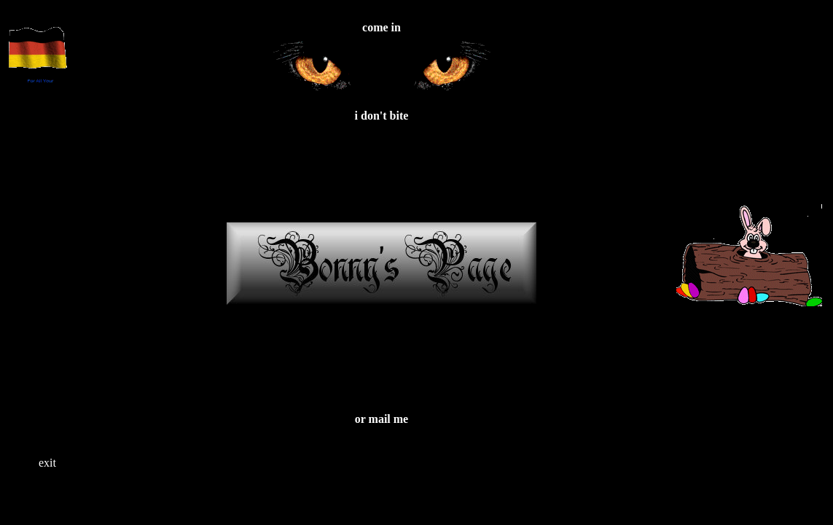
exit (47, 462)
